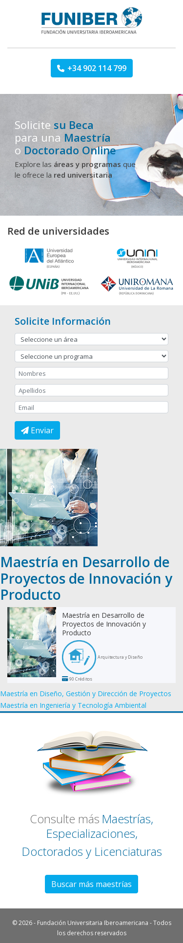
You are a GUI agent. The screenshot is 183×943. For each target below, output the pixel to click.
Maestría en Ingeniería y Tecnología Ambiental (73, 705)
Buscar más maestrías (91, 884)
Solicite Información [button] (63, 321)
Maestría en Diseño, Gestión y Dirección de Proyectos (85, 693)
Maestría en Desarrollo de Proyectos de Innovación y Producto (104, 623)
